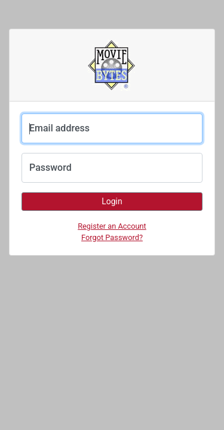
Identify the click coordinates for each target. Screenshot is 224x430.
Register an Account (112, 226)
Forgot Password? (112, 237)
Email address (59, 128)
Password (50, 167)
